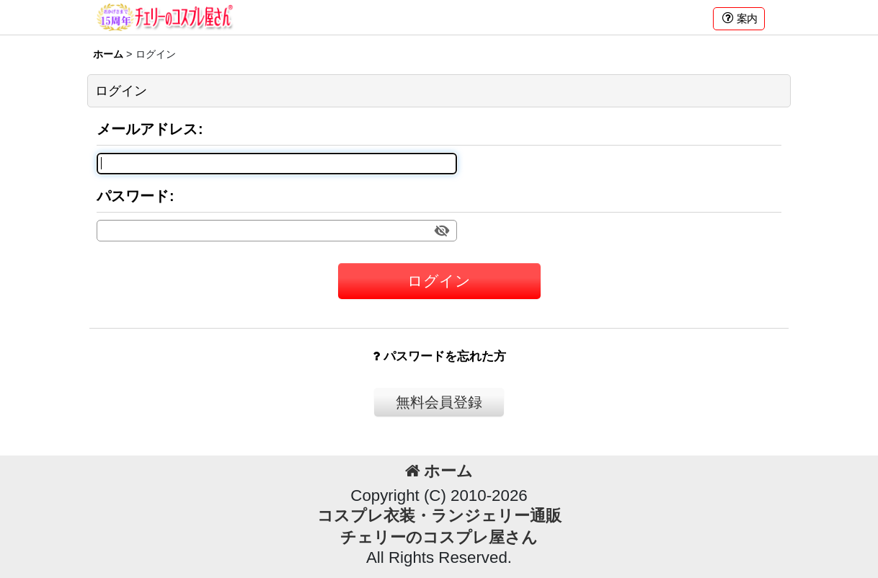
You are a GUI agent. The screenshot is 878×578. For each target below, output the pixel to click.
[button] (739, 18)
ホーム (439, 471)
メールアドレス (147, 129)
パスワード (133, 196)
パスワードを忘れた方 (439, 356)
